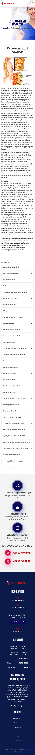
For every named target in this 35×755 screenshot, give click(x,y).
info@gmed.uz (17, 632)
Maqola (17, 732)
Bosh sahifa (17, 741)
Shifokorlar (17, 723)
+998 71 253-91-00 (21, 561)
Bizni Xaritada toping (17, 622)
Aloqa (17, 736)
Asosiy (6, 28)
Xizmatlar (17, 727)
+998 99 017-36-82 (21, 552)
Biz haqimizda (17, 718)
